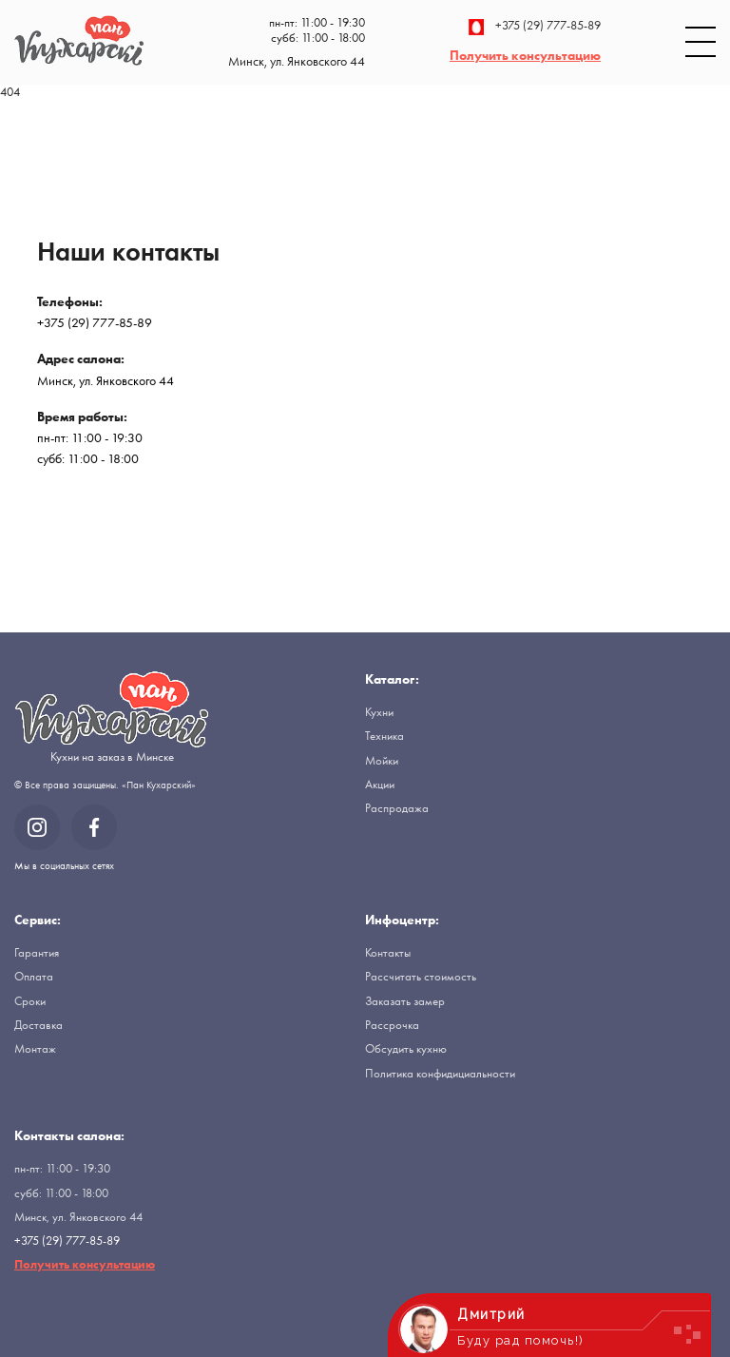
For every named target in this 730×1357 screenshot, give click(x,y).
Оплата (33, 976)
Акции (379, 784)
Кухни (379, 712)
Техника (384, 735)
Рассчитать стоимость (420, 976)
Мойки (381, 760)
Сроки (30, 1001)
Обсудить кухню (406, 1048)
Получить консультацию (525, 55)
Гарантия (36, 952)
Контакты (388, 952)
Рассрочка (392, 1025)
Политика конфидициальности (440, 1073)
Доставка (38, 1025)
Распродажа (397, 808)
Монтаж (35, 1048)
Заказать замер (405, 1001)
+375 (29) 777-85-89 (535, 27)
